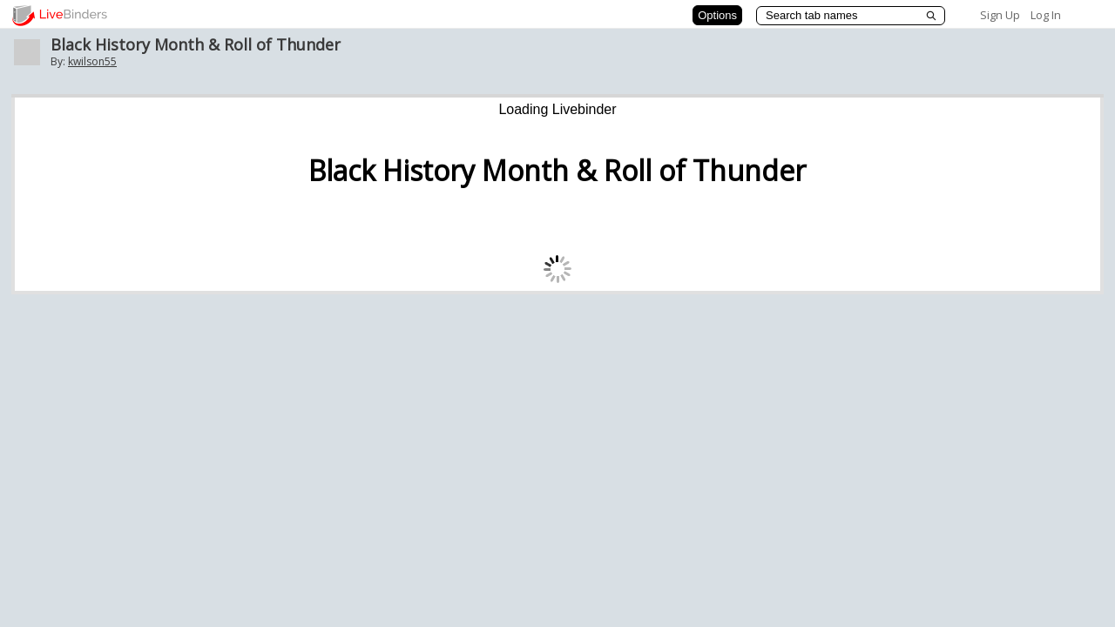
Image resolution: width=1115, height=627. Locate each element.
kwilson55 (92, 61)
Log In (1046, 15)
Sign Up (1000, 15)
